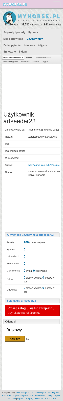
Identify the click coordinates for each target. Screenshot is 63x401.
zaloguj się (25, 308)
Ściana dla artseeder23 (21, 300)
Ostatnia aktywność (43, 58)
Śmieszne (9, 51)
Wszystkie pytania (10, 61)
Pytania (33, 32)
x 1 (27, 338)
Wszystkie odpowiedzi (30, 61)
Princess (29, 45)
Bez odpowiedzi (13, 38)
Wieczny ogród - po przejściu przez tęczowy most (38, 392)
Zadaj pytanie (11, 45)
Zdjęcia (42, 45)
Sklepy (23, 51)
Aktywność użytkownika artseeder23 (30, 234)
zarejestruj (46, 308)
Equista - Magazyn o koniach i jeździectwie (36, 398)
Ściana (29, 58)
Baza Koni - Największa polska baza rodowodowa (24, 395)
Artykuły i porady (14, 32)
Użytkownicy (35, 38)
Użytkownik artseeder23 (13, 58)
